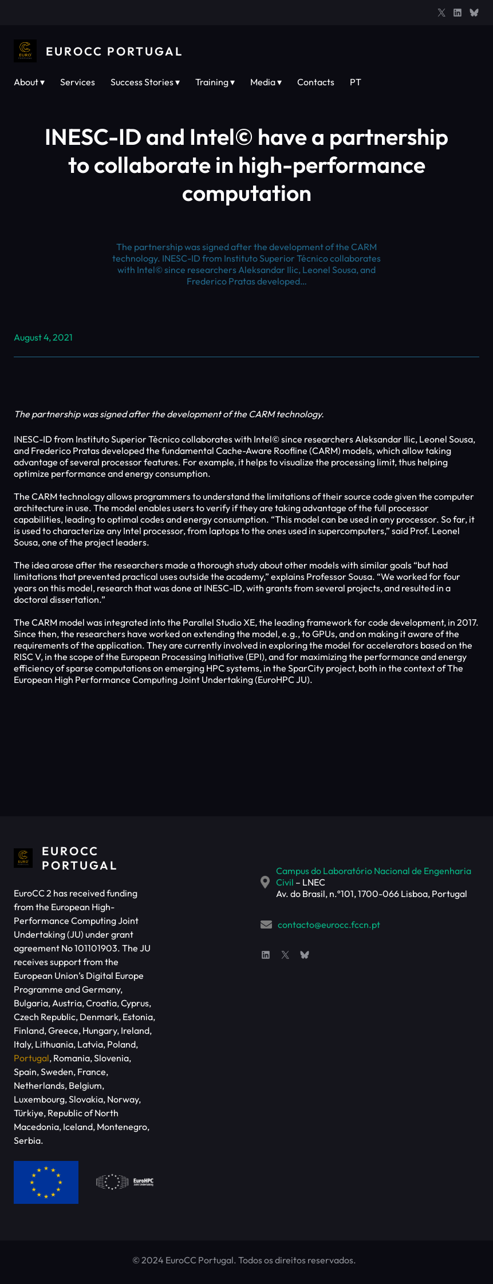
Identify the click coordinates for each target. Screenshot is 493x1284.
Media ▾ (266, 82)
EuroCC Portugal (114, 51)
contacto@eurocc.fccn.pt (329, 924)
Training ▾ (215, 82)
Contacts (315, 82)
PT (355, 82)
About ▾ (29, 82)
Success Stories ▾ (145, 82)
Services (77, 82)
